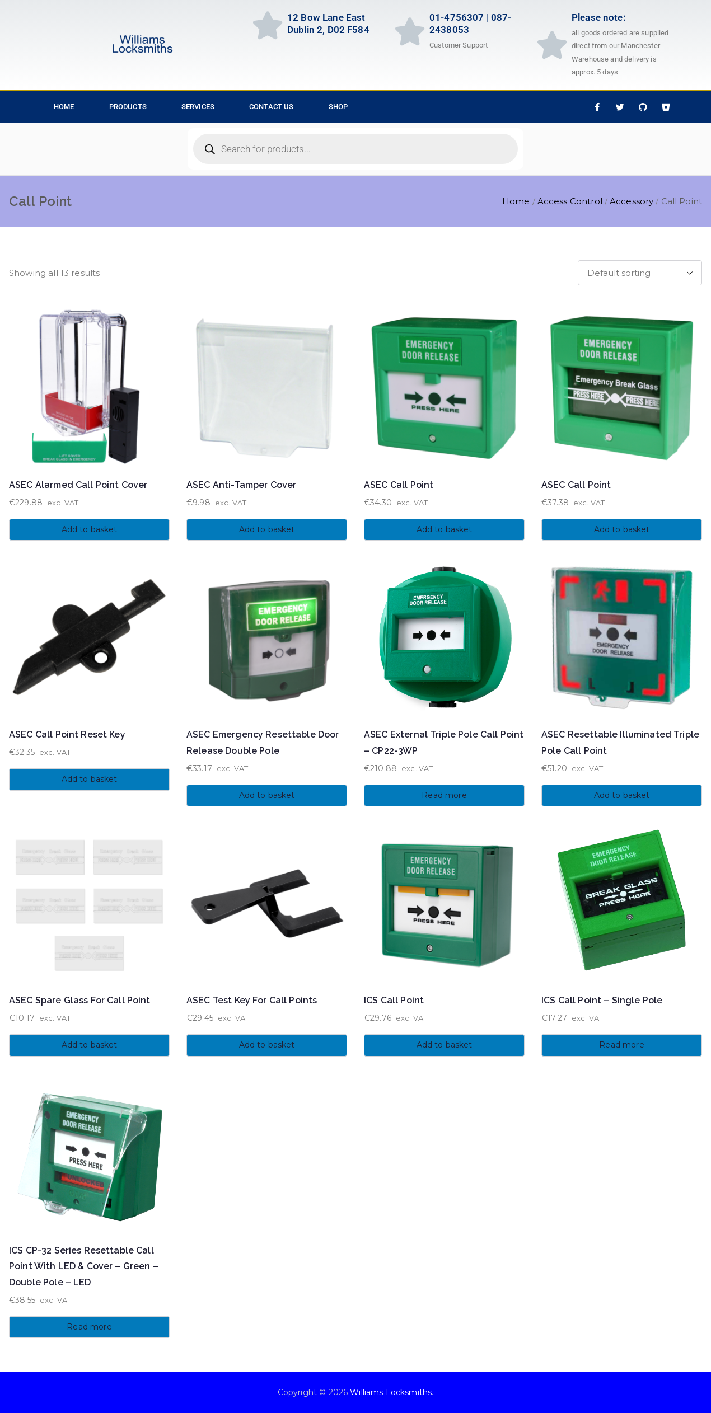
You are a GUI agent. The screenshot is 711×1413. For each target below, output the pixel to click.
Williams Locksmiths (391, 1392)
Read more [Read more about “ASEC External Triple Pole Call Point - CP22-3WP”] (444, 795)
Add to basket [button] (90, 529)
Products (128, 106)
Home (516, 201)
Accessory (631, 201)
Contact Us (271, 106)
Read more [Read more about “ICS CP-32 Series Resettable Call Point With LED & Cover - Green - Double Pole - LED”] (89, 1327)
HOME (64, 106)
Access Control (569, 201)
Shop (338, 106)
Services (197, 106)
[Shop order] (640, 272)
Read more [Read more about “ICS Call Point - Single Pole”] (621, 1045)
